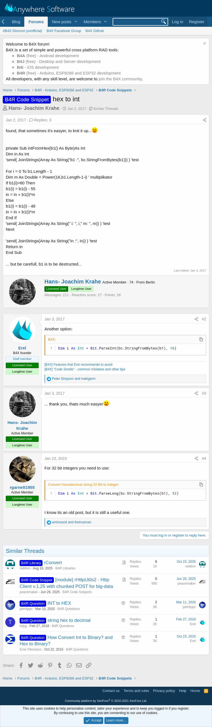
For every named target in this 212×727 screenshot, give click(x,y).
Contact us (111, 691)
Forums (36, 21)
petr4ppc (26, 609)
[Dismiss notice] (204, 44)
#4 (204, 458)
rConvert (53, 562)
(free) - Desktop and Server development (59, 61)
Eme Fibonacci (30, 649)
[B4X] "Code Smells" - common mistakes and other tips (84, 369)
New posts (61, 21)
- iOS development (38, 67)
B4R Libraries (65, 568)
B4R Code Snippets (76, 592)
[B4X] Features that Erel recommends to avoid (78, 365)
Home (195, 691)
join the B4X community (120, 78)
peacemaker (29, 592)
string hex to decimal (69, 620)
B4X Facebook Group (64, 31)
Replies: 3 (40, 120)
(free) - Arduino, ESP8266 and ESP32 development (69, 73)
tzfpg (23, 626)
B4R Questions (68, 609)
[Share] (204, 120)
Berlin (150, 282)
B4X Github (95, 31)
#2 (204, 319)
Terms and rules (136, 691)
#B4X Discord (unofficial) (22, 31)
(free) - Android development (48, 55)
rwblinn (25, 568)
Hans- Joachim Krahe (34, 108)
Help (183, 691)
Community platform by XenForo (106, 700)
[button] (76, 22)
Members (92, 21)
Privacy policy (164, 691)
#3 (204, 393)
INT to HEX (59, 603)
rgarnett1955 (22, 487)
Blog (16, 21)
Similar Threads (105, 109)
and (73, 379)
